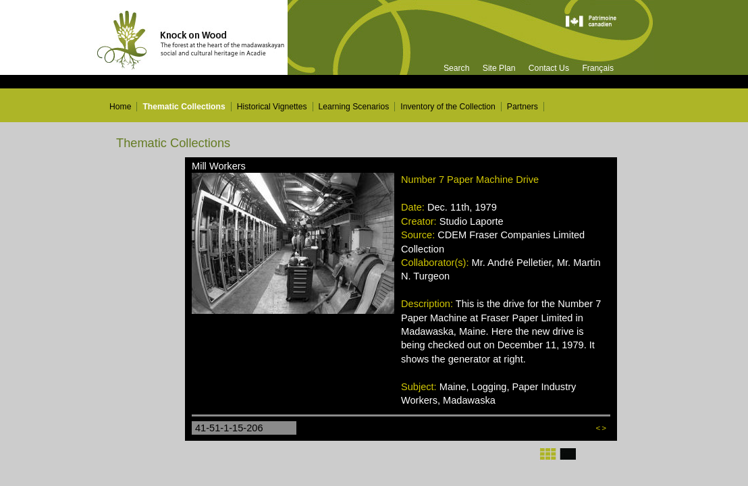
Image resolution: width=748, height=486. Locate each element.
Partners (522, 106)
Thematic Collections (183, 106)
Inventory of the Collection (448, 106)
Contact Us (549, 68)
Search (457, 68)
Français (598, 68)
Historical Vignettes (272, 106)
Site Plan (499, 68)
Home (120, 106)
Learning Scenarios (354, 106)
